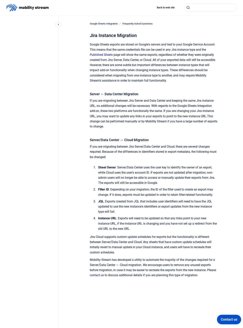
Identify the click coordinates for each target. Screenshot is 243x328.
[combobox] (210, 7)
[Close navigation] (58, 24)
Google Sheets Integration (104, 23)
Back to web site (166, 7)
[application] (229, 320)
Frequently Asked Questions (137, 23)
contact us (97, 275)
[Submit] (188, 8)
